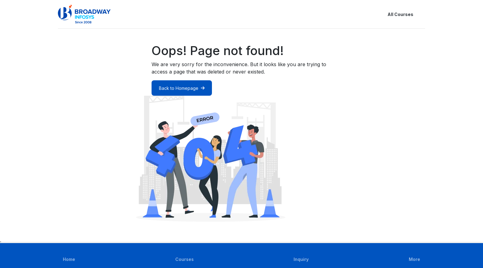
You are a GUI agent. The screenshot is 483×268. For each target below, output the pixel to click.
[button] (421, 14)
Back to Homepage (182, 88)
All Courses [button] (395, 14)
